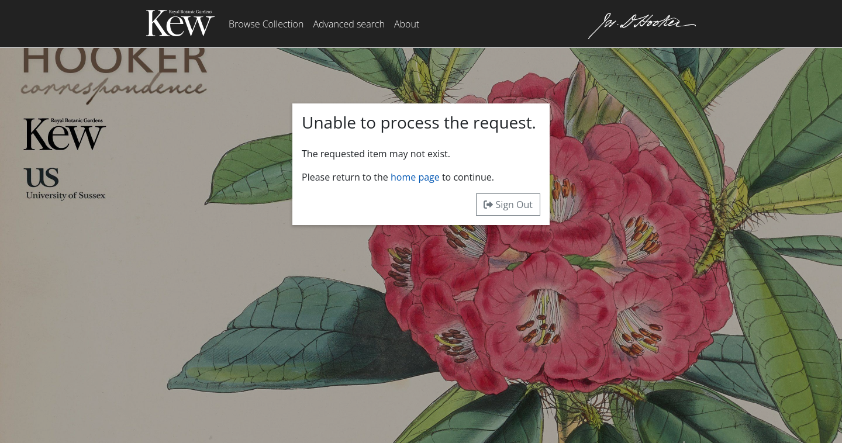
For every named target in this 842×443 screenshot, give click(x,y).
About (406, 24)
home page (415, 177)
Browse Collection (266, 24)
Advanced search (348, 24)
